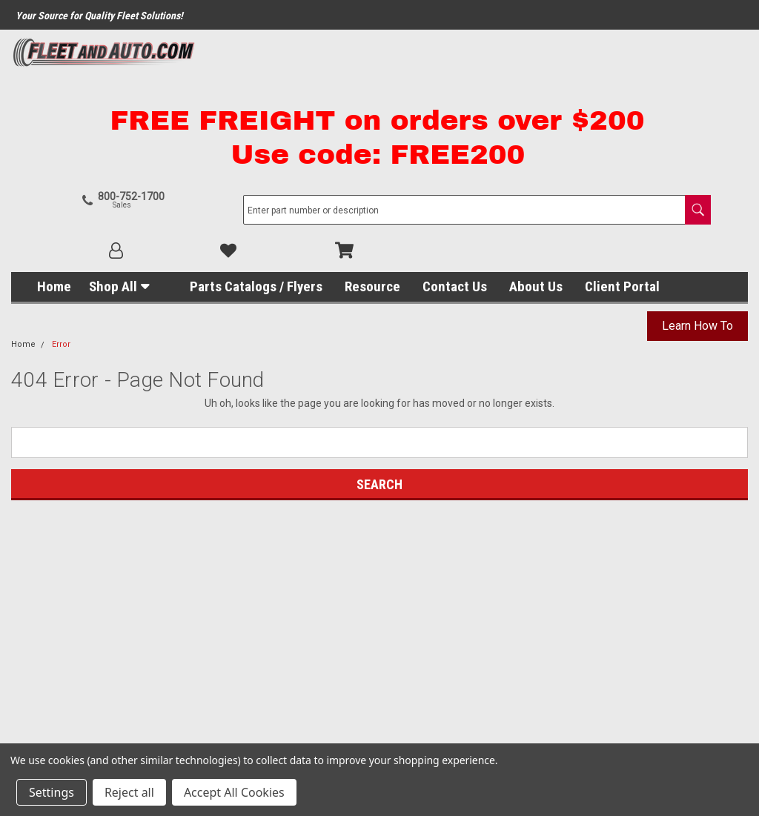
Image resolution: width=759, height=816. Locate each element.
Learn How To (697, 240)
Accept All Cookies (234, 792)
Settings (51, 792)
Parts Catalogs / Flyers (256, 200)
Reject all (129, 792)
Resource (372, 200)
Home (54, 200)
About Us (536, 200)
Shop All (113, 200)
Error (61, 258)
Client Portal (622, 200)
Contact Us (454, 200)
